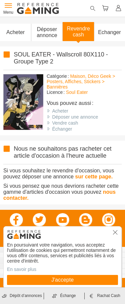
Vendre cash (65, 123)
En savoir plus (21, 269)
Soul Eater (77, 92)
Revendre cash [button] (78, 31)
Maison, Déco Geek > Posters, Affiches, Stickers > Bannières (81, 81)
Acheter (60, 111)
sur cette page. (94, 176)
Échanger (62, 129)
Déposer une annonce (75, 117)
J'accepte (62, 280)
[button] (46, 32)
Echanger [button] (109, 32)
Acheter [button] (15, 32)
